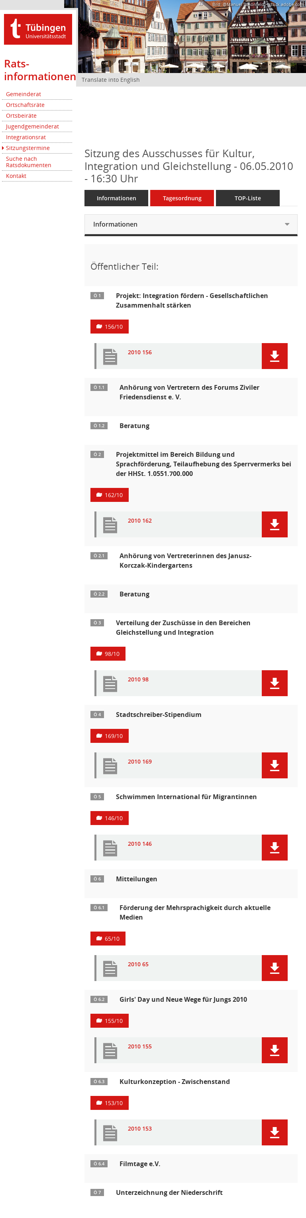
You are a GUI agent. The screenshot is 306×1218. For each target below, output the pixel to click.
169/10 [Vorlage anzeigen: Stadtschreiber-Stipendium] (114, 736)
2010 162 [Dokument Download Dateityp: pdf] (140, 520)
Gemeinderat (23, 94)
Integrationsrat (26, 137)
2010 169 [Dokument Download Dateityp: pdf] (140, 761)
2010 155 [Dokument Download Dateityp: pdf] (140, 1046)
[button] (275, 356)
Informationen (116, 198)
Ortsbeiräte (21, 115)
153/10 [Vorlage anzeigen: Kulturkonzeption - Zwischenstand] (114, 1103)
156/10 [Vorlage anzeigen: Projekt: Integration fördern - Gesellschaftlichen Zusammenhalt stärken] (114, 326)
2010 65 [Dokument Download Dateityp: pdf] (138, 964)
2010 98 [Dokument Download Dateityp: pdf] (138, 679)
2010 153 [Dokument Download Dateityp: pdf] (140, 1128)
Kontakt (16, 176)
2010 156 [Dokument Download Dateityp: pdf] (140, 352)
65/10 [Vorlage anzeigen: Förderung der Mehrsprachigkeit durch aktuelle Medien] (112, 938)
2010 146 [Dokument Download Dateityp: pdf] (140, 844)
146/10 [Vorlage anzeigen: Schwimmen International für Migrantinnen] (114, 818)
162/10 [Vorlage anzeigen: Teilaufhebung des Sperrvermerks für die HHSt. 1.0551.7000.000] (114, 495)
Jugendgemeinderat (32, 126)
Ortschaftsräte (25, 105)
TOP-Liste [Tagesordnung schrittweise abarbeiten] (248, 198)
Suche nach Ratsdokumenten (28, 162)
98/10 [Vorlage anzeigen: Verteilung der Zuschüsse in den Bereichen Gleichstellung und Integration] (112, 653)
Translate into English (111, 79)
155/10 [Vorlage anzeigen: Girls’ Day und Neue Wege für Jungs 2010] (114, 1021)
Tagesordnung (182, 198)
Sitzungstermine (28, 148)
